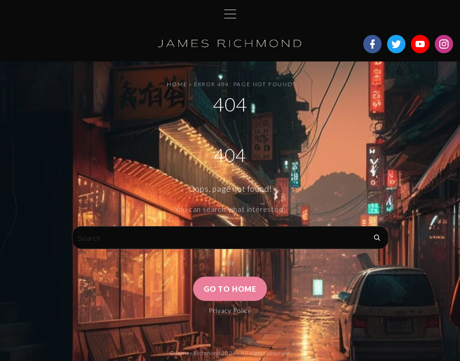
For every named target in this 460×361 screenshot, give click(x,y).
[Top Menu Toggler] (230, 14)
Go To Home (230, 288)
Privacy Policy (230, 310)
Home (177, 84)
